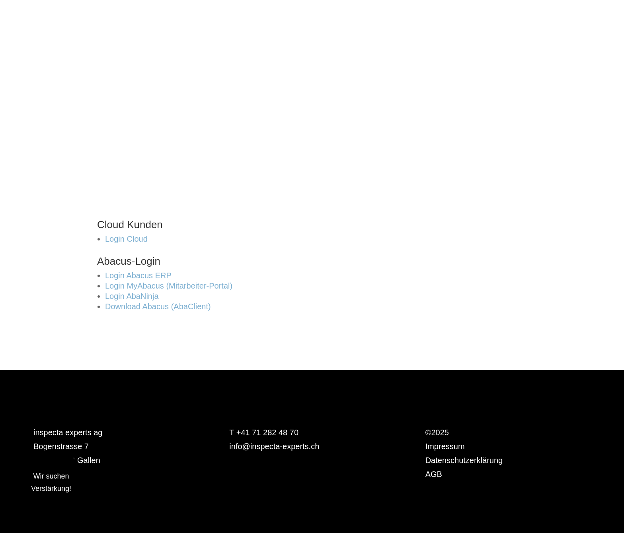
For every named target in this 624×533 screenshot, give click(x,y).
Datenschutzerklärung (464, 460)
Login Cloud (126, 239)
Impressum (445, 446)
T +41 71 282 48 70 (263, 432)
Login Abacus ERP (138, 275)
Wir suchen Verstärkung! (51, 482)
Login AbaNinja (132, 296)
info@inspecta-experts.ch (274, 446)
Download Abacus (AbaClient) (158, 306)
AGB (433, 474)
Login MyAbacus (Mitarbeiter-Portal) (168, 285)
